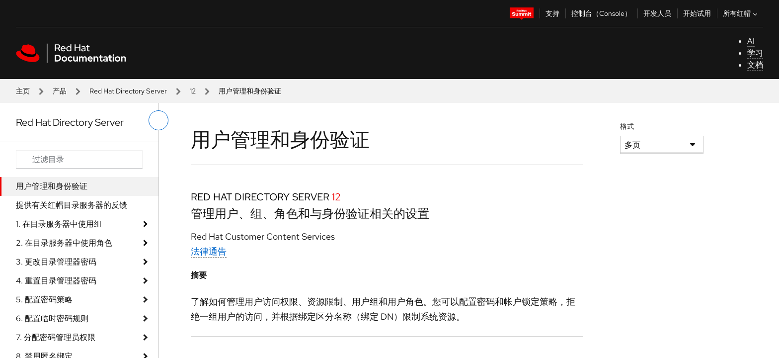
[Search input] (79, 159)
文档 (755, 65)
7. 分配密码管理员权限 (55, 337)
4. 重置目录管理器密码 (56, 280)
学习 (755, 53)
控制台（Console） (601, 13)
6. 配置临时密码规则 (52, 318)
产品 (60, 91)
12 (193, 91)
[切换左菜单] (158, 120)
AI (751, 41)
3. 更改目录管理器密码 (56, 262)
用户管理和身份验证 (51, 186)
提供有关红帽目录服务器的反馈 (71, 205)
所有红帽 (741, 13)
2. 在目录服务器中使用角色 (64, 243)
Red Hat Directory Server (128, 91)
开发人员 (657, 13)
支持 (552, 13)
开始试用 (697, 13)
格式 (627, 126)
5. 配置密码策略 (44, 299)
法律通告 (209, 251)
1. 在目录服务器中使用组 (59, 224)
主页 (23, 91)
